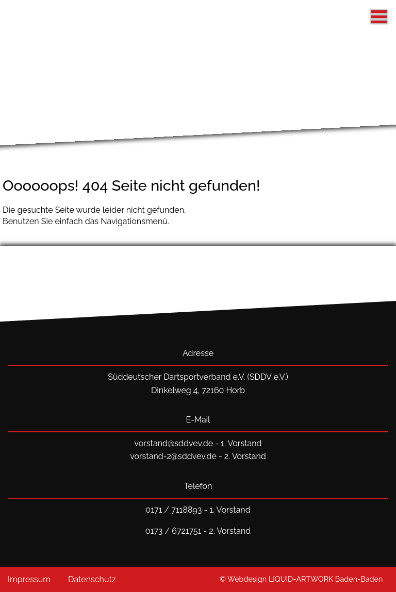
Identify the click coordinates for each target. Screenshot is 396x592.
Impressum (29, 579)
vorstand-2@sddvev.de (173, 456)
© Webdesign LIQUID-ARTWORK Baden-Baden (301, 578)
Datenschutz (92, 579)
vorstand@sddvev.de (173, 443)
